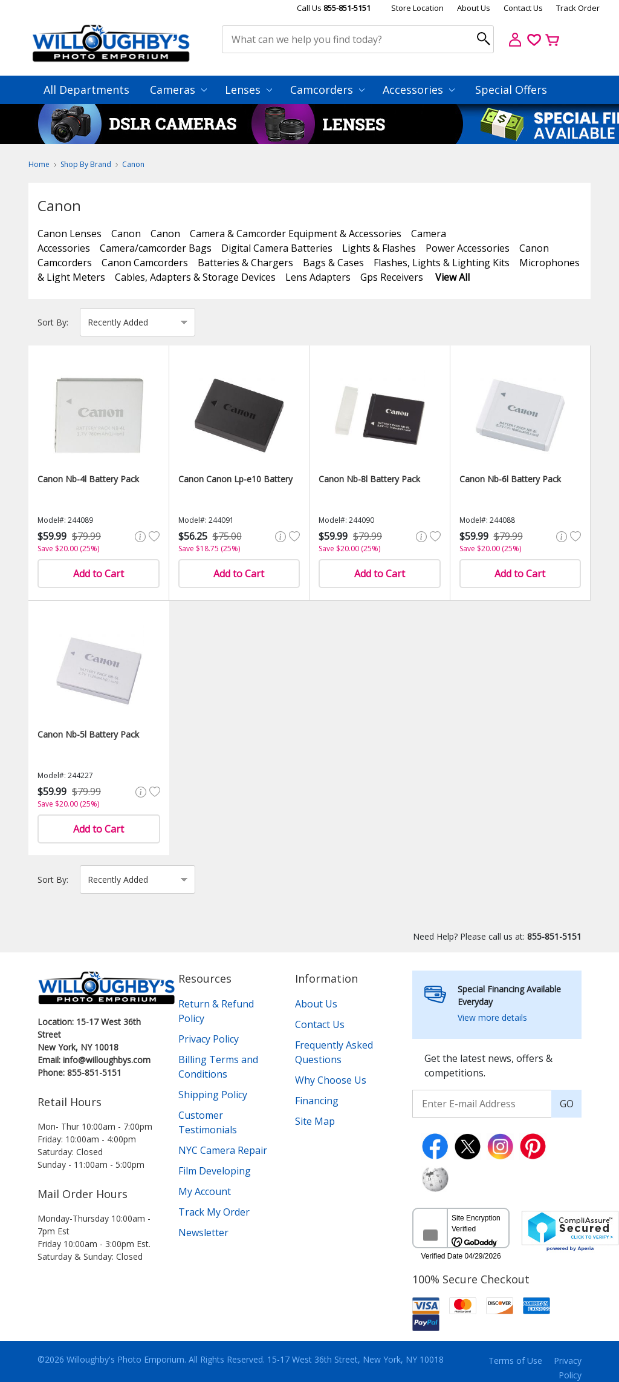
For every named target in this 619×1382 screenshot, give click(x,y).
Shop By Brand (85, 164)
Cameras (178, 89)
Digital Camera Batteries (276, 248)
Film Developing (214, 1170)
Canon (133, 164)
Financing (317, 1100)
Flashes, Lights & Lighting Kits (442, 262)
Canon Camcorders (145, 262)
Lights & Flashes (379, 248)
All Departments (86, 89)
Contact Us (523, 7)
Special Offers (511, 89)
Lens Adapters (318, 277)
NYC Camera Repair (222, 1150)
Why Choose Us (330, 1080)
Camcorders (327, 89)
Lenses (248, 89)
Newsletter (203, 1232)
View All (452, 277)
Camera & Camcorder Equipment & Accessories (295, 233)
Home (39, 164)
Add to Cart (98, 573)
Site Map (315, 1121)
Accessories (419, 89)
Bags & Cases (333, 262)
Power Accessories (468, 248)
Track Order (578, 7)
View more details (492, 1017)
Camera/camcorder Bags (156, 248)
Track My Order (214, 1212)
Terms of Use (515, 1360)
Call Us (334, 7)
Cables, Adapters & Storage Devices (195, 277)
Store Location (417, 7)
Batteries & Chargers (245, 262)
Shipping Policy (212, 1094)
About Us (473, 7)
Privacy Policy (208, 1039)
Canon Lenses (69, 233)
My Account (204, 1191)
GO (567, 1103)
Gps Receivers (391, 277)
